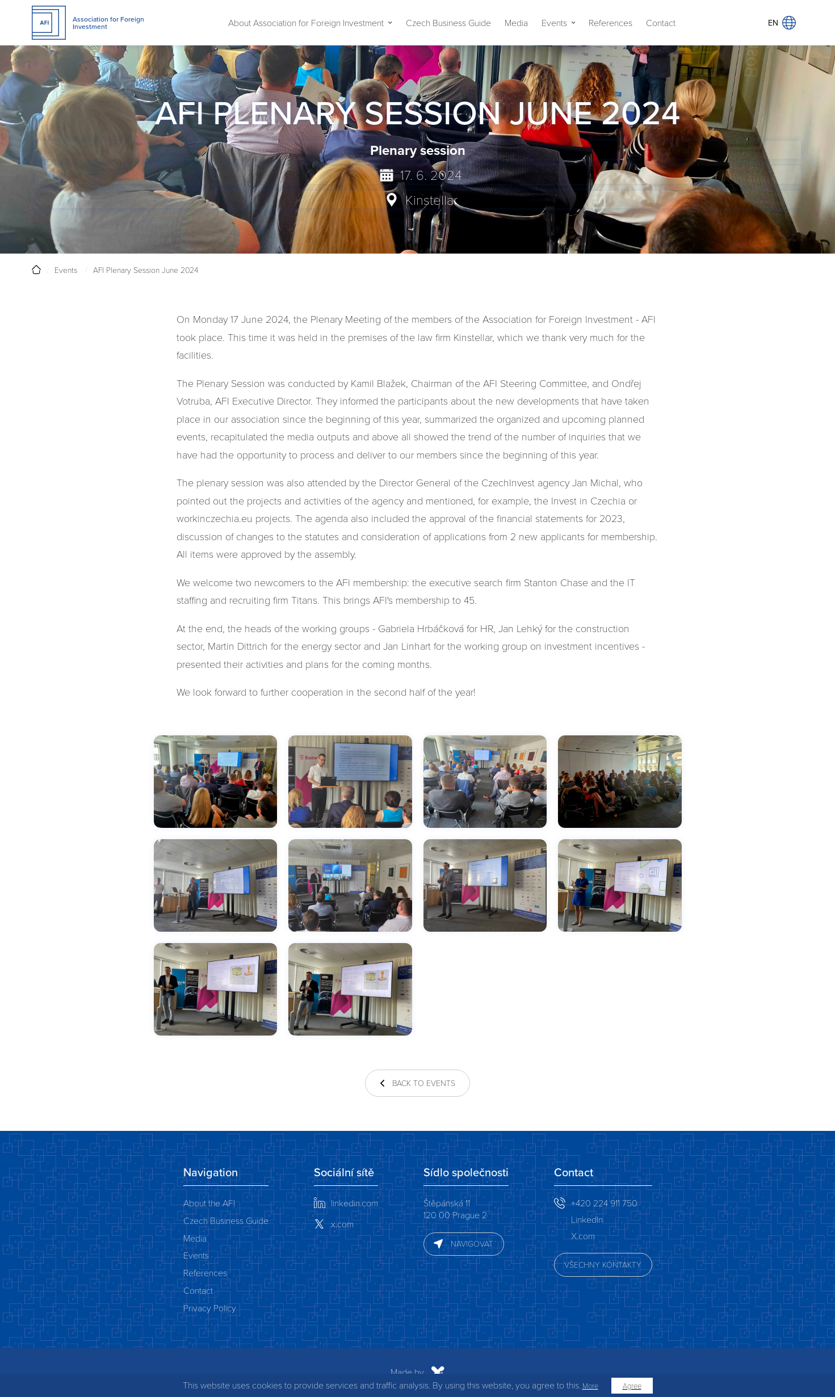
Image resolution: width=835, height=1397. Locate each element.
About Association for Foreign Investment (306, 22)
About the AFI (209, 1203)
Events (554, 22)
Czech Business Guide (448, 22)
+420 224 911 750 (604, 1203)
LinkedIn (587, 1219)
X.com (583, 1236)
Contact (660, 22)
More (590, 1386)
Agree (632, 1386)
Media (516, 22)
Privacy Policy (209, 1308)
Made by (296, 1372)
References (610, 22)
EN (782, 23)
